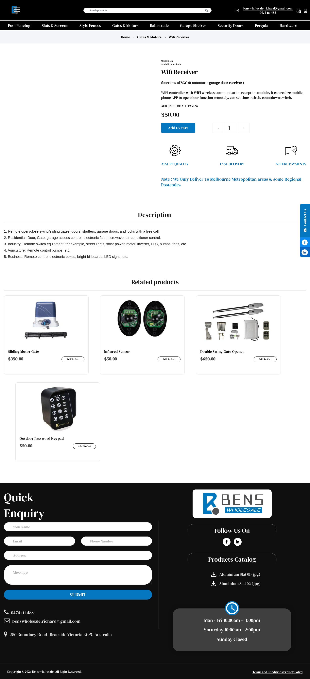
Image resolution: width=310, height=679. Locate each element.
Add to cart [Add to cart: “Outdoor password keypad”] (84, 446)
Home (125, 37)
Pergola (261, 25)
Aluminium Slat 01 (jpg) (235, 574)
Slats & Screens (55, 25)
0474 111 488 (268, 12)
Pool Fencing (19, 25)
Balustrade (159, 25)
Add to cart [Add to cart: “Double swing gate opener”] (265, 359)
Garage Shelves (193, 25)
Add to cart (178, 128)
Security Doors (231, 25)
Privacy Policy (293, 672)
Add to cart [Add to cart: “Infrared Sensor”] (169, 359)
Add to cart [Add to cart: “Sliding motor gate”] (73, 359)
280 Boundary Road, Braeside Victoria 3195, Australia (58, 635)
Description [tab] (155, 214)
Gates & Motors (125, 25)
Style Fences (90, 25)
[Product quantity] (229, 128)
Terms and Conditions (267, 672)
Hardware (288, 25)
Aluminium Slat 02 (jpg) (236, 583)
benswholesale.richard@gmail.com (268, 8)
